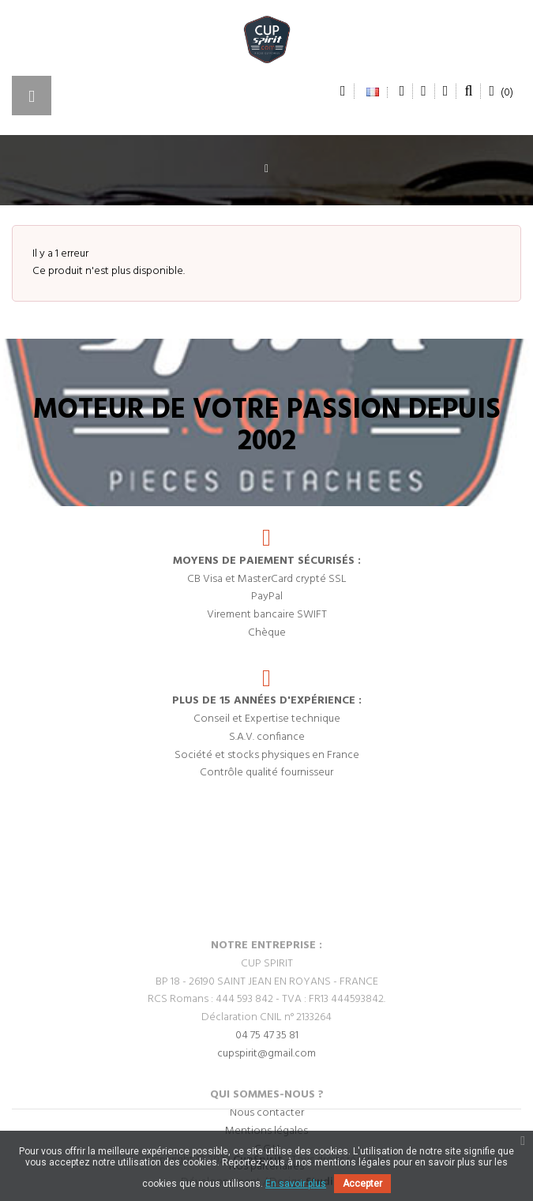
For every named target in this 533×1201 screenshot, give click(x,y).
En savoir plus (295, 1183)
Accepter (362, 1183)
